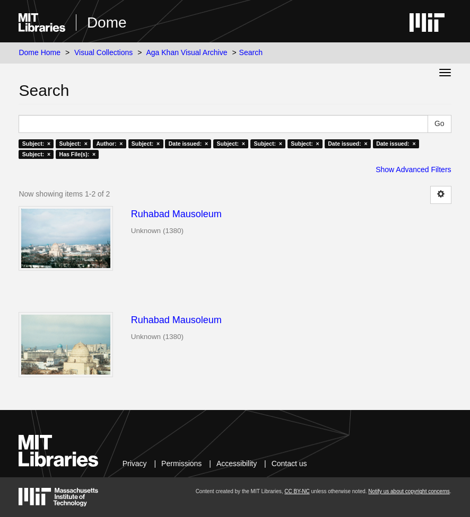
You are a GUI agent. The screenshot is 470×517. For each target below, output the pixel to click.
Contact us (289, 463)
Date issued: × (188, 143)
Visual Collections (103, 52)
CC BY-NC (296, 491)
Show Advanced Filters (413, 169)
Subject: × (36, 143)
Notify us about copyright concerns (408, 491)
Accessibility (236, 463)
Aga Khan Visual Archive (186, 52)
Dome (107, 22)
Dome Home (39, 52)
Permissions (181, 463)
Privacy (135, 463)
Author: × (109, 143)
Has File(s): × (77, 154)
